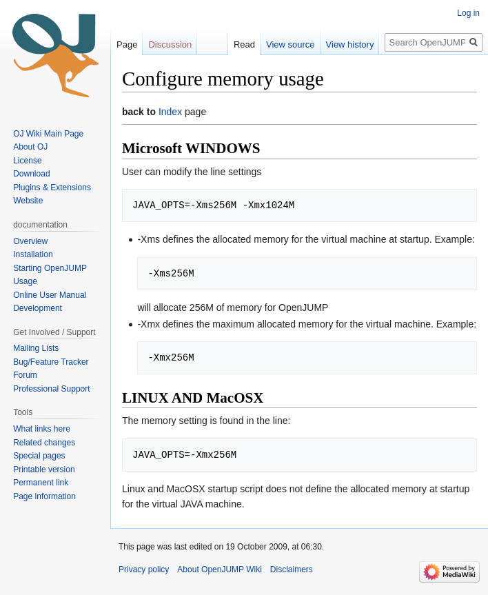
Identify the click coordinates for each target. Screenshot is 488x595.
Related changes (44, 442)
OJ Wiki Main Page (48, 134)
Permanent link (40, 482)
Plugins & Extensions (52, 187)
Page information (44, 496)
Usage (25, 281)
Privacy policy (144, 569)
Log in (468, 13)
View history (350, 44)
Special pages (39, 456)
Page (126, 44)
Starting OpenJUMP (50, 268)
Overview (30, 241)
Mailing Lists (36, 348)
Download (32, 174)
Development (37, 308)
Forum (25, 375)
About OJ (30, 147)
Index (170, 111)
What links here (41, 429)
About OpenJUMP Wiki (219, 569)
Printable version (43, 469)
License (28, 160)
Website (28, 200)
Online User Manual (49, 295)
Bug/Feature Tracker (50, 362)
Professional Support (51, 389)
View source (290, 44)
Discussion (170, 44)
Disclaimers (291, 569)
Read (244, 44)
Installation (32, 254)
